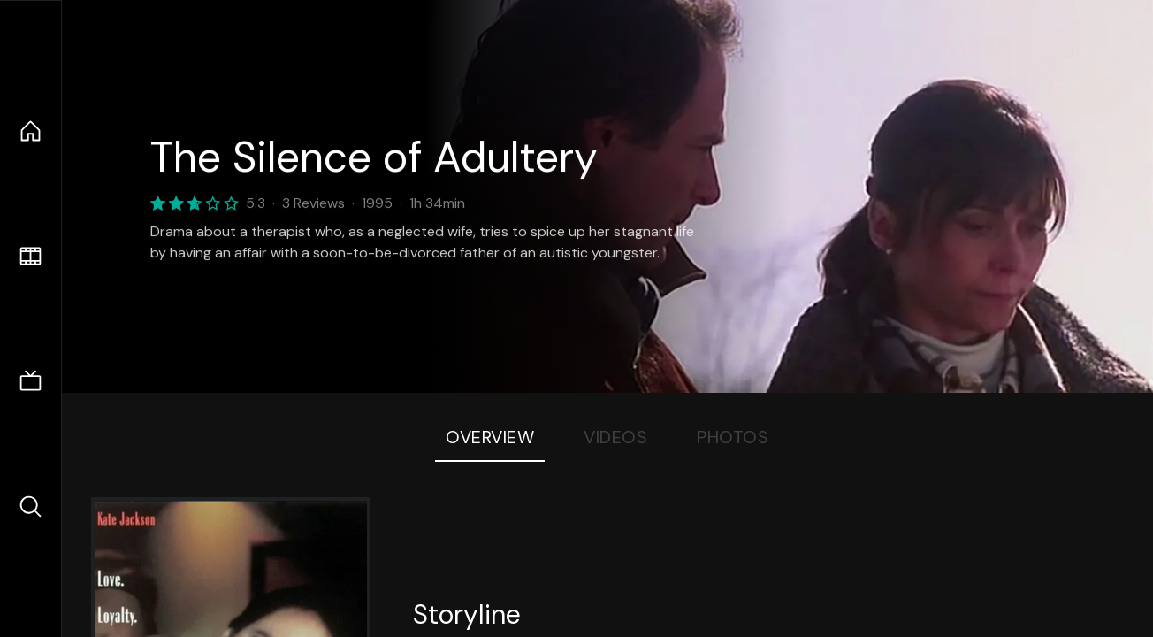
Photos (732, 437)
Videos (615, 437)
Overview (490, 437)
